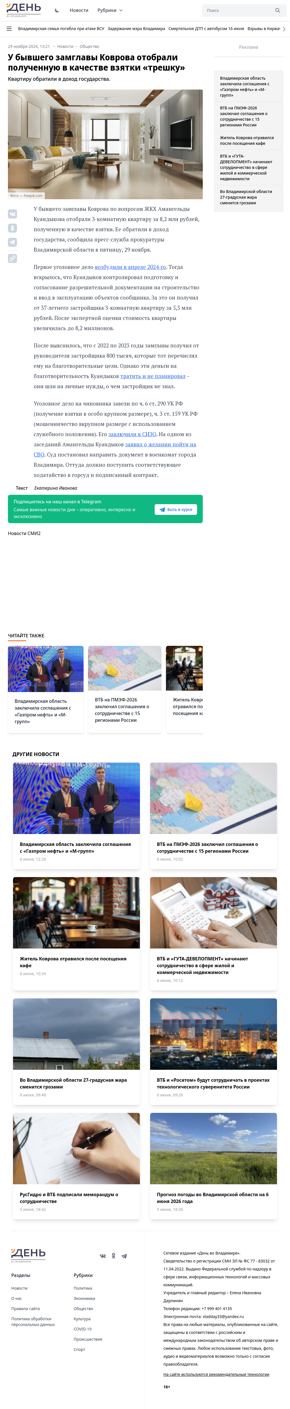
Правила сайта (25, 1308)
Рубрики (110, 10)
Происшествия (88, 1339)
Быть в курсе (175, 509)
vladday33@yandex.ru (223, 1316)
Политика (83, 1288)
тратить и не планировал (152, 375)
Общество (83, 1308)
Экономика (84, 1298)
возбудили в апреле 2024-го (130, 266)
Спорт (79, 1349)
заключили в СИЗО (132, 434)
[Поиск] (236, 10)
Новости (79, 10)
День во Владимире (24, 10)
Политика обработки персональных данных (33, 1321)
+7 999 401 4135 (217, 1308)
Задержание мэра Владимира (136, 28)
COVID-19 (82, 1329)
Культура (82, 1318)
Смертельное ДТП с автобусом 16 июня (206, 28)
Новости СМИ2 (24, 533)
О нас (16, 1298)
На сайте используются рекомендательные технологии (216, 1374)
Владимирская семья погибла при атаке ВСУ (61, 28)
